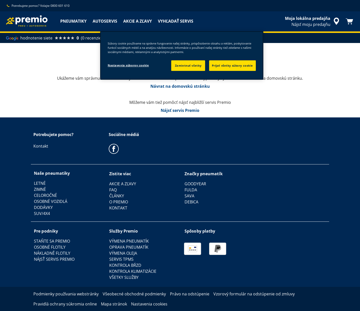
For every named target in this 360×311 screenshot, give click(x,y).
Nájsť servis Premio (180, 110)
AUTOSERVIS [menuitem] (105, 21)
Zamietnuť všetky (188, 65)
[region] (181, 55)
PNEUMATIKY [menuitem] (73, 21)
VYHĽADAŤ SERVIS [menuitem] (175, 21)
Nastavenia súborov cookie (128, 65)
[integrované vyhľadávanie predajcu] (313, 21)
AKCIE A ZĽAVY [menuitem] (137, 21)
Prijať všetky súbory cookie (232, 65)
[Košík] (349, 21)
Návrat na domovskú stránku (180, 86)
